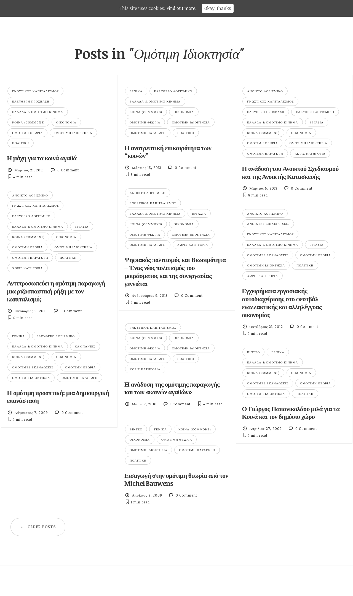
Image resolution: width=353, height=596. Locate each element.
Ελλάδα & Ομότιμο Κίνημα (37, 112)
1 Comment (180, 403)
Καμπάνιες (85, 346)
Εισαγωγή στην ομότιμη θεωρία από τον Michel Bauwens (176, 479)
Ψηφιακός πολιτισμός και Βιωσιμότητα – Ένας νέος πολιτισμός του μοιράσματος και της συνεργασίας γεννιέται (175, 271)
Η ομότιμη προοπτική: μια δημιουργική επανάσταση (58, 396)
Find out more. (181, 8)
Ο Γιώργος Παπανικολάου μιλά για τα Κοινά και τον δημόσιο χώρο (290, 412)
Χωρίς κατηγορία (310, 153)
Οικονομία (66, 122)
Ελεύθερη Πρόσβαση (30, 101)
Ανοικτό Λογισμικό (265, 91)
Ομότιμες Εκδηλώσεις (267, 255)
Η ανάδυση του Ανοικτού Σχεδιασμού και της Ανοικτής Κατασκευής (290, 172)
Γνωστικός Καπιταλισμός (35, 91)
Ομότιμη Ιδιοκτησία (73, 133)
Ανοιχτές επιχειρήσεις (268, 224)
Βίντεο (253, 352)
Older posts (38, 526)
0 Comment (68, 170)
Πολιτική (20, 143)
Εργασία (316, 122)
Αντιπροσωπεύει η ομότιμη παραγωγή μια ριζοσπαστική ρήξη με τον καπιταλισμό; (56, 290)
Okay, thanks (217, 8)
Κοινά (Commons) (28, 122)
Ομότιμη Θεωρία (27, 133)
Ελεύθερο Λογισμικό (173, 91)
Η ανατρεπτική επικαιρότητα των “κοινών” (167, 151)
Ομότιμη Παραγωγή (148, 133)
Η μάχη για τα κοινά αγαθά (41, 157)
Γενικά (136, 91)
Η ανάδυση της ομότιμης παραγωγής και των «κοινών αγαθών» (172, 388)
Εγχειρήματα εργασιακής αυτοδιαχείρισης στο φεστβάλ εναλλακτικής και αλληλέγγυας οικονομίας (282, 302)
